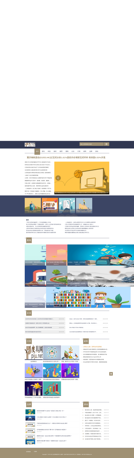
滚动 (96, 151)
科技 (49, 151)
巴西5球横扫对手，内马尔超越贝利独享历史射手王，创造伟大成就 (50, 211)
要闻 (67, 151)
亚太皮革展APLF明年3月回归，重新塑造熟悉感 (95, 362)
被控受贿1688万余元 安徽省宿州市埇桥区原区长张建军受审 (41, 232)
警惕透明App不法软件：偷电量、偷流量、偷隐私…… (38, 180)
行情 (78, 151)
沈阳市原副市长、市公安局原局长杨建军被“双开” (38, 226)
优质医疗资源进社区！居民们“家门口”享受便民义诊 (44, 323)
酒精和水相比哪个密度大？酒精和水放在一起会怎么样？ (52, 441)
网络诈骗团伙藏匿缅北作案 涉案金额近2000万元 (77, 232)
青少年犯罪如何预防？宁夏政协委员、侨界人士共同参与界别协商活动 (43, 224)
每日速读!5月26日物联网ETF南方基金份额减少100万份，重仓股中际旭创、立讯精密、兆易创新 (94, 417)
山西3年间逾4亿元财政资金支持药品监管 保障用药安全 (40, 228)
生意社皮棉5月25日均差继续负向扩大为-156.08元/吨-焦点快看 (94, 423)
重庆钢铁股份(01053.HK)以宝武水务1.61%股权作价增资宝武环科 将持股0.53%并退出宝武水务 (71, 157)
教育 (61, 151)
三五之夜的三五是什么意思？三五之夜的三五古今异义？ (52, 417)
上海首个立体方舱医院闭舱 (31, 175)
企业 (73, 151)
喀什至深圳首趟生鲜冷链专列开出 (44, 332)
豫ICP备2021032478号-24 (70, 454)
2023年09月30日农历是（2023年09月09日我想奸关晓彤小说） (44, 319)
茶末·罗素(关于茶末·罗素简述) (88, 327)
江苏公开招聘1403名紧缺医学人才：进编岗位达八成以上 (79, 224)
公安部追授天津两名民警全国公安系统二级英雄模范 (38, 172)
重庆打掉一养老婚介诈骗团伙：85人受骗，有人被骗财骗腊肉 (40, 191)
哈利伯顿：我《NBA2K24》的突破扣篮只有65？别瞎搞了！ (33, 211)
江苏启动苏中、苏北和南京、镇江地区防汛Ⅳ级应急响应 (94, 428)
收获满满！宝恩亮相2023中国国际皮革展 (93, 359)
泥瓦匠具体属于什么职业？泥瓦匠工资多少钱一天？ (50, 411)
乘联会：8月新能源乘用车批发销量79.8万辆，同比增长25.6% (88, 323)
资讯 (43, 151)
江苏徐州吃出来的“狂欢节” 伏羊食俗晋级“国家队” (37, 167)
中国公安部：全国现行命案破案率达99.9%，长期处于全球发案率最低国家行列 (44, 183)
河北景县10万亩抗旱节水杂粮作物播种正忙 (75, 230)
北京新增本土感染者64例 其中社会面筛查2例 (36, 170)
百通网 (35, 451)
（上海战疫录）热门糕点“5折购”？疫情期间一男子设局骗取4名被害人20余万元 (44, 188)
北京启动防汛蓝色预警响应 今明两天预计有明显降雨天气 (88, 332)
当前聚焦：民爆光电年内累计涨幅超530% (94, 433)
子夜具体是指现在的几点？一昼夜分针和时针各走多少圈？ (52, 423)
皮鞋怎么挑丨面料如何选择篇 (92, 346)
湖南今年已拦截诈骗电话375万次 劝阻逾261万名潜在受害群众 (40, 162)
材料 (84, 151)
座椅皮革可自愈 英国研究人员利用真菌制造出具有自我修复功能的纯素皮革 (102, 349)
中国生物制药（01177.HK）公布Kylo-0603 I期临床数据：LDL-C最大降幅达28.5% (94, 412)
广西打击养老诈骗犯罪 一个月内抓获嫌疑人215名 (38, 222)
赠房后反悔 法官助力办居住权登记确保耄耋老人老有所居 (79, 228)
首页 (37, 151)
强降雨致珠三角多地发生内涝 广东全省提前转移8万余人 (67, 211)
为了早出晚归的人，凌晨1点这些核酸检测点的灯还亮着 (38, 193)
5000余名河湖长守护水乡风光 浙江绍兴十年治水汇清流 (38, 164)
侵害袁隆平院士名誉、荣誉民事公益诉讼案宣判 (36, 185)
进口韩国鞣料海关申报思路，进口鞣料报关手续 (95, 354)
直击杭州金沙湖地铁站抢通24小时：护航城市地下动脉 (39, 230)
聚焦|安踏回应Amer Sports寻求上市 (92, 357)
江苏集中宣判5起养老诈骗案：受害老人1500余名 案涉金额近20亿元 (82, 226)
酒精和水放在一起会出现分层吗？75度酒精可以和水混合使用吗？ (54, 436)
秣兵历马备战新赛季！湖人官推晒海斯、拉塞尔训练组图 (44, 327)
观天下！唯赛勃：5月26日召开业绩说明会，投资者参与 (94, 420)
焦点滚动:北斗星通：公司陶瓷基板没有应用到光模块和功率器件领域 (94, 415)
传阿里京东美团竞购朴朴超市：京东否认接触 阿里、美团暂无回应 (94, 431)
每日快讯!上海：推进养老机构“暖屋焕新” (94, 410)
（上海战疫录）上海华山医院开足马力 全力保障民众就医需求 (80, 222)
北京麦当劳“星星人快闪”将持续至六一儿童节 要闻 (94, 439)
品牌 (90, 151)
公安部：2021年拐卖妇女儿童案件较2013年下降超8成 (38, 178)
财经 (55, 151)
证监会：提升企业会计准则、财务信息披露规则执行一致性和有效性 (88, 319)
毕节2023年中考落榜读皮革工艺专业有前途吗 (94, 351)
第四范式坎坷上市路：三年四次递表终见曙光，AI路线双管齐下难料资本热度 (84, 211)
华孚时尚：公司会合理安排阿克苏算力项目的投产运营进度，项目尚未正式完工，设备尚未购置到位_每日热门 (94, 425)
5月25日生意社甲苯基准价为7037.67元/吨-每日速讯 (94, 436)
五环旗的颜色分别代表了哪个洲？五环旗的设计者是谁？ (52, 429)
